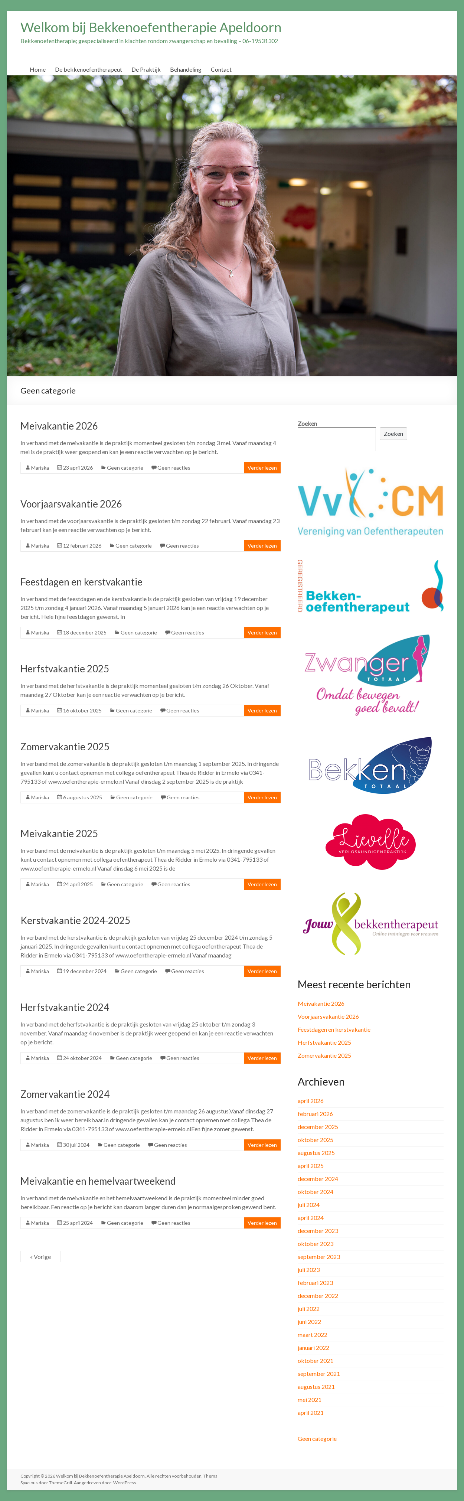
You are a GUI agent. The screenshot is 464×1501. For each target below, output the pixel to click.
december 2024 (318, 1178)
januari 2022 (313, 1347)
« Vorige (40, 1256)
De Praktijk (146, 69)
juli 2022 (309, 1308)
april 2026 (311, 1100)
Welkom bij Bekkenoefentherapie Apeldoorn (151, 27)
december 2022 (318, 1295)
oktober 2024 (315, 1191)
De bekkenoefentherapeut (88, 69)
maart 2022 (312, 1334)
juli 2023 (309, 1269)
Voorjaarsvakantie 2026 (71, 504)
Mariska (40, 467)
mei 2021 (309, 1399)
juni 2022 (309, 1321)
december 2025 (318, 1126)
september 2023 (319, 1256)
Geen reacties (173, 467)
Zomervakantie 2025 (65, 747)
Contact (221, 69)
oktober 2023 (315, 1243)
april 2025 (311, 1165)
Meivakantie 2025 (59, 833)
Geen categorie (125, 467)
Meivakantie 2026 (59, 426)
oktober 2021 (315, 1360)
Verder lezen (262, 467)
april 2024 (311, 1217)
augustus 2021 (316, 1386)
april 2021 (311, 1412)
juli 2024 (309, 1204)
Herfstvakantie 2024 (64, 1007)
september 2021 (319, 1373)
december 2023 (318, 1230)
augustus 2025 (316, 1152)
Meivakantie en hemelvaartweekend (98, 1181)
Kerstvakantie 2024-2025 (75, 920)
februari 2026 (315, 1113)
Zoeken (307, 423)
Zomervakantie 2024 (65, 1094)
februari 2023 (315, 1282)
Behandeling (186, 69)
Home (38, 69)
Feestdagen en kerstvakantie (81, 582)
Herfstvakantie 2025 (64, 669)
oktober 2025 (315, 1139)
